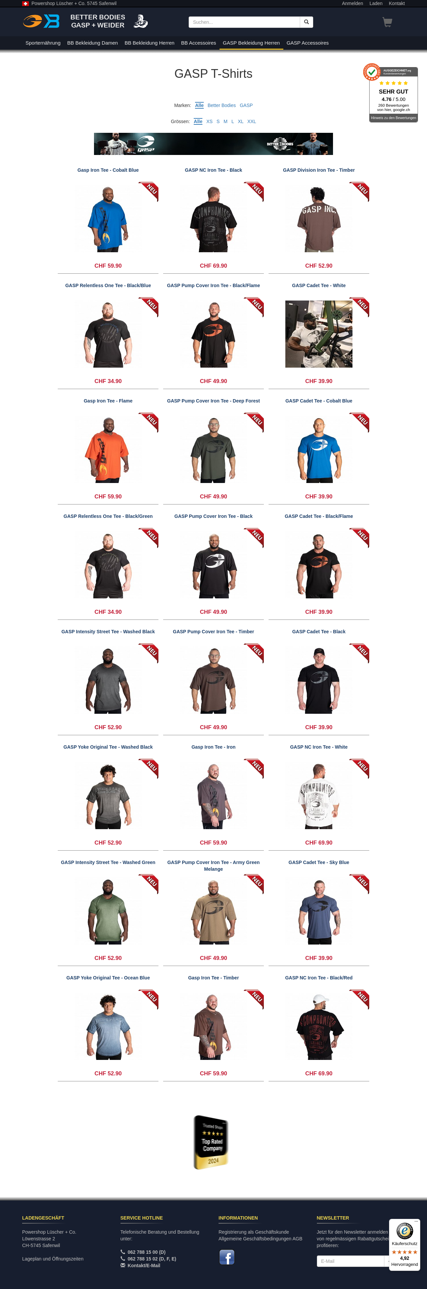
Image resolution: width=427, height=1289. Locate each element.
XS (209, 121)
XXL (251, 121)
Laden (376, 3)
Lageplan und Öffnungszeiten (53, 1258)
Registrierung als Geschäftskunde (254, 1232)
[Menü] (416, 1223)
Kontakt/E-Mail (144, 1265)
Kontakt (397, 3)
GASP (246, 105)
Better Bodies (221, 105)
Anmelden (352, 3)
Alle (199, 105)
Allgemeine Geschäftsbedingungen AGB (260, 1238)
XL (240, 121)
